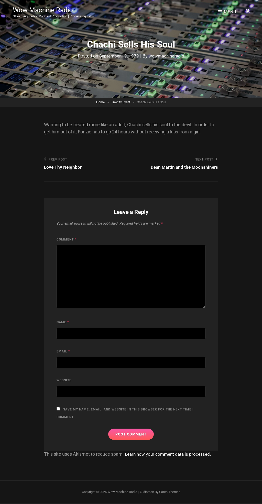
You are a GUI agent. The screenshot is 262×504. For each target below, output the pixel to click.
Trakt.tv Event (120, 102)
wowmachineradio (167, 56)
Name (63, 323)
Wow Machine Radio (45, 9)
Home (100, 102)
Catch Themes (169, 492)
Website (64, 381)
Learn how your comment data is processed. (170, 454)
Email (63, 351)
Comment (66, 240)
